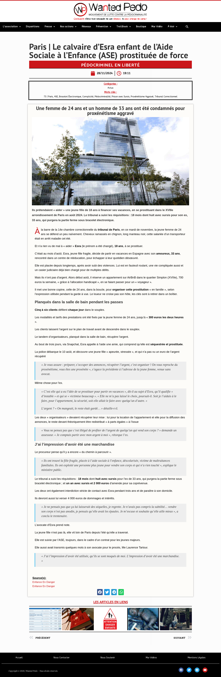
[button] (100, 592)
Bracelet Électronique (70, 96)
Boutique (141, 26)
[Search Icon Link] (187, 26)
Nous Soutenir (108, 657)
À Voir (172, 26)
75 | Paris (48, 96)
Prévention (103, 26)
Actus (110, 88)
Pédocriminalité (102, 96)
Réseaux (86, 26)
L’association (12, 26)
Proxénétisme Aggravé (142, 96)
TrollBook (123, 26)
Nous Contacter (62, 657)
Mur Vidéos (151, 657)
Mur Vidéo (157, 26)
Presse (50, 26)
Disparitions (32, 26)
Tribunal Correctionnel (166, 96)
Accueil (19, 657)
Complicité (87, 96)
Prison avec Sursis (121, 96)
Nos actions (68, 26)
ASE (56, 96)
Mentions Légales (196, 657)
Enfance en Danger (43, 582)
